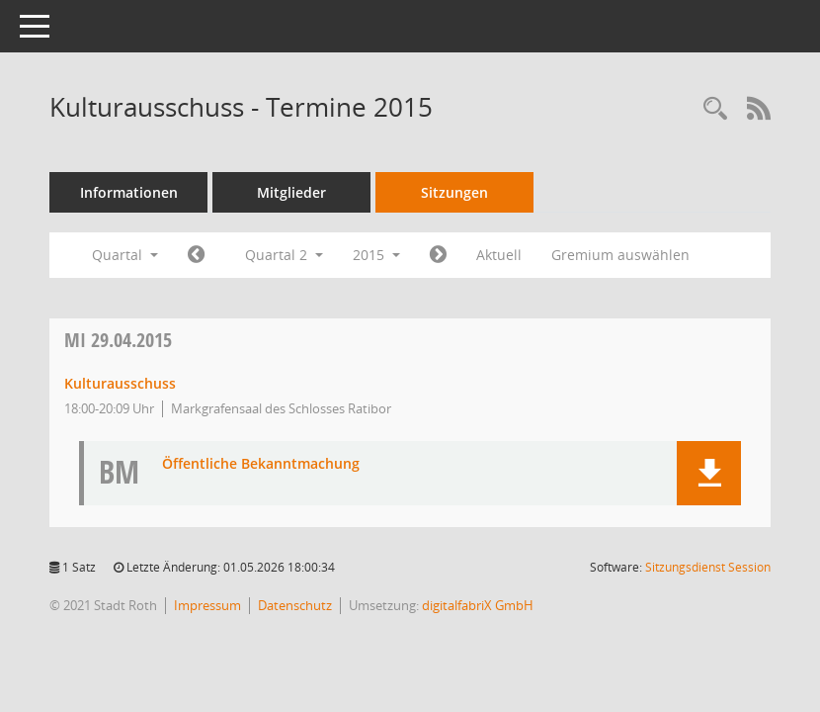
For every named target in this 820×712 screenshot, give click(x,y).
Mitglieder (291, 192)
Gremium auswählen (620, 254)
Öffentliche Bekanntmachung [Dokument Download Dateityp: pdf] (261, 464)
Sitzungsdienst (708, 567)
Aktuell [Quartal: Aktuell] (499, 254)
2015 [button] (376, 254)
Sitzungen (454, 192)
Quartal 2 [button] (284, 254)
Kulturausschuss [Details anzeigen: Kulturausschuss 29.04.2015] (120, 383)
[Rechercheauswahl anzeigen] (715, 109)
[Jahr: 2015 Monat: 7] (438, 255)
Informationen (129, 192)
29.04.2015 (118, 339)
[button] (709, 473)
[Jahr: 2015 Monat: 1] (196, 255)
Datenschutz (295, 605)
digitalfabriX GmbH (477, 605)
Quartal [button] (125, 254)
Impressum (207, 605)
